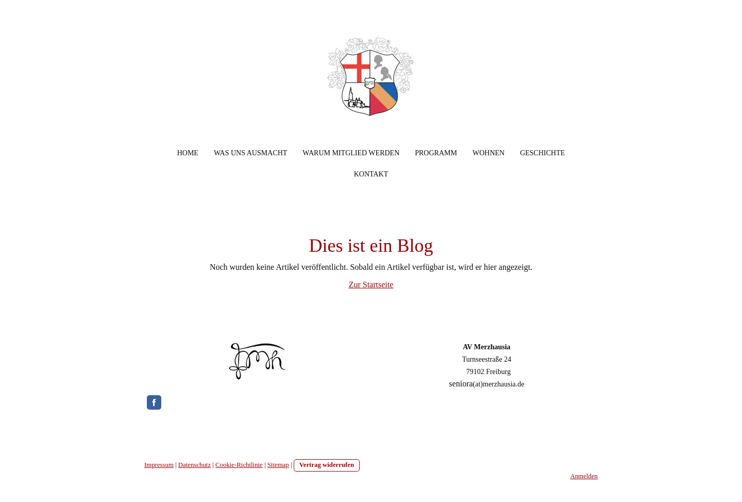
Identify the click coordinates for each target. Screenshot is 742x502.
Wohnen (488, 153)
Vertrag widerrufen (327, 464)
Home (187, 153)
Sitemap (278, 464)
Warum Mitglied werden (350, 153)
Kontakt (371, 174)
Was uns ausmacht (250, 153)
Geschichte (542, 153)
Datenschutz (194, 464)
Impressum (159, 464)
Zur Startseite (371, 284)
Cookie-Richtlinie (239, 464)
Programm (436, 153)
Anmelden (584, 476)
